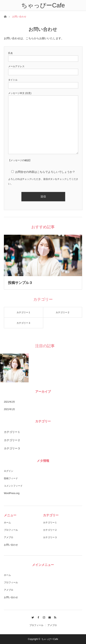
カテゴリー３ (24, 323)
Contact (48, 617)
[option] (14, 368)
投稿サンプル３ (20, 283)
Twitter (31, 617)
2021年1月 (9, 409)
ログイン (8, 471)
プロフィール (11, 530)
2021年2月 (9, 401)
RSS (54, 617)
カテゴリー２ (63, 312)
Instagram (43, 617)
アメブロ (8, 537)
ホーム (7, 522)
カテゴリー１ (24, 312)
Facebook (37, 617)
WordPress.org (11, 493)
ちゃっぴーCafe (49, 639)
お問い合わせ (11, 544)
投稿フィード (11, 478)
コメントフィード (13, 485)
